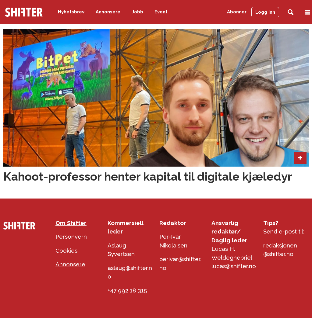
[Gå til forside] (24, 12)
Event (161, 12)
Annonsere (108, 12)
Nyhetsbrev (71, 12)
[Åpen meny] (307, 12)
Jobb (137, 12)
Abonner (236, 12)
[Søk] (290, 12)
